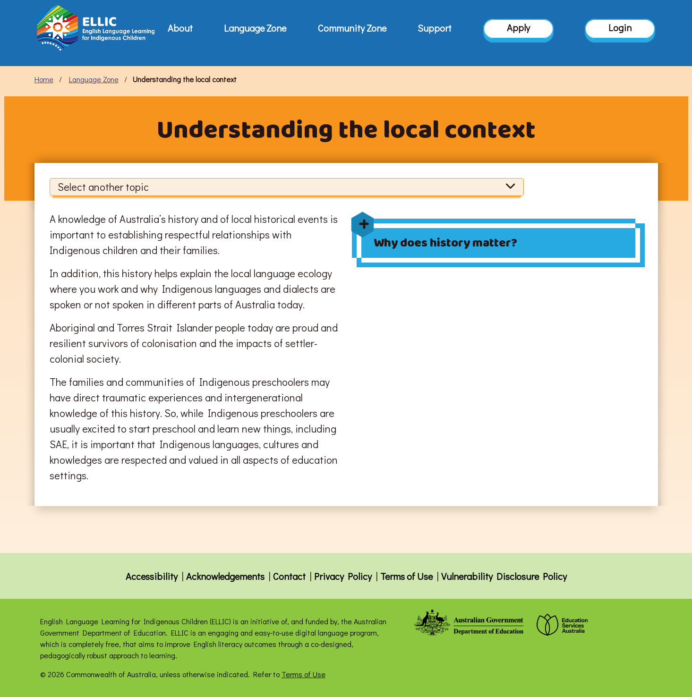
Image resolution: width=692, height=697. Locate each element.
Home (43, 79)
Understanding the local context (185, 79)
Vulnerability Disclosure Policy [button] (504, 576)
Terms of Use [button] (406, 576)
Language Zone (255, 28)
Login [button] (620, 28)
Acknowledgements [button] (225, 576)
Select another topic (287, 187)
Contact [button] (289, 576)
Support (435, 28)
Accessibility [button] (152, 576)
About (180, 28)
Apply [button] (518, 28)
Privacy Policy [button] (343, 576)
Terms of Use (303, 674)
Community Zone (352, 28)
